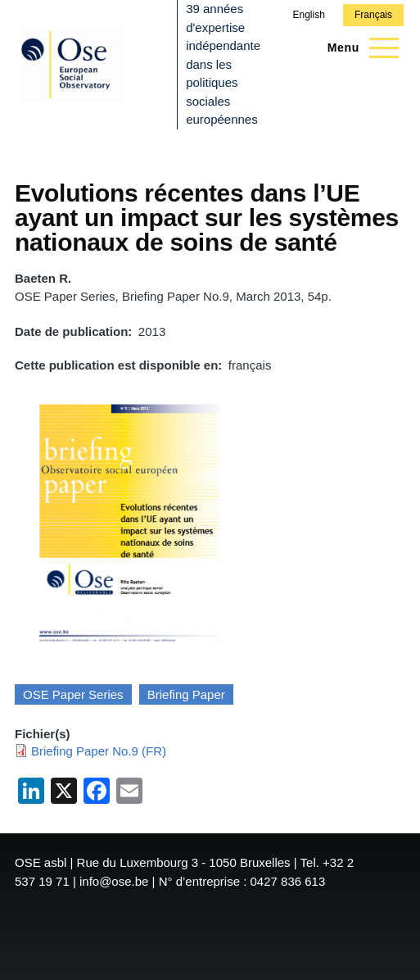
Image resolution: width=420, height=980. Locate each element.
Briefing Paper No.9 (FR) (98, 751)
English (308, 14)
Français (373, 14)
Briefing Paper (186, 694)
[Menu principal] (358, 47)
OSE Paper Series (73, 694)
